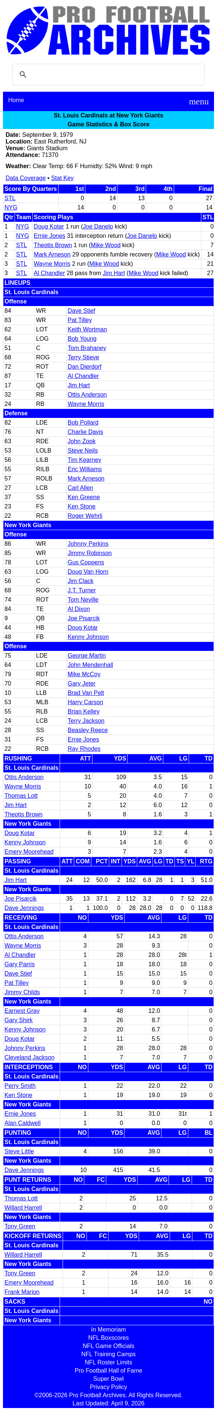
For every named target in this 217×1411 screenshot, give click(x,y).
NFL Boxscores (108, 1338)
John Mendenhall (90, 665)
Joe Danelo (98, 226)
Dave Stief (81, 311)
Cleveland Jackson (29, 1057)
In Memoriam (108, 1329)
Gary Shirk (18, 1020)
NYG (11, 207)
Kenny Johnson (88, 637)
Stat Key (62, 178)
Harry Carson (85, 702)
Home (16, 100)
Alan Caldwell (22, 1123)
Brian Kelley (84, 711)
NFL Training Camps (108, 1354)
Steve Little (19, 1151)
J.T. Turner (82, 590)
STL (9, 198)
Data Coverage (26, 178)
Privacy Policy (108, 1387)
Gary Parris (19, 964)
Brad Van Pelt (86, 693)
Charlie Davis (85, 432)
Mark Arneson (52, 254)
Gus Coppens (86, 562)
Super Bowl (108, 1379)
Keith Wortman (87, 329)
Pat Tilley (80, 320)
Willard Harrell (23, 1207)
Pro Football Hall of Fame (108, 1370)
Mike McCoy (84, 674)
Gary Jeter (82, 683)
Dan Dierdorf (85, 366)
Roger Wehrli (85, 516)
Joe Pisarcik (84, 618)
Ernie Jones (50, 236)
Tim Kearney (84, 460)
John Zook (82, 441)
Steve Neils (83, 450)
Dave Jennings (24, 908)
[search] (107, 74)
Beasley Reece (88, 730)
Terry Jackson (86, 721)
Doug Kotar (49, 226)
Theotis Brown (53, 245)
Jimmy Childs (22, 992)
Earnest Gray (22, 1011)
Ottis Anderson (87, 394)
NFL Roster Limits (108, 1362)
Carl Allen (80, 488)
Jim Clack (81, 581)
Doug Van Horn (88, 572)
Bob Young (82, 339)
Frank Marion (22, 1292)
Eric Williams (85, 469)
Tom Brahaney (87, 348)
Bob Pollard (83, 422)
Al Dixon (79, 609)
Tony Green (19, 1226)
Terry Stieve (83, 357)
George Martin (87, 655)
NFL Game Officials (109, 1346)
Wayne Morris (52, 264)
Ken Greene (84, 497)
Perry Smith (20, 1086)
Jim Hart (114, 273)
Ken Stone (82, 506)
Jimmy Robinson (90, 553)
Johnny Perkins (88, 544)
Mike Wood (106, 245)
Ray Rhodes (84, 749)
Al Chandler (49, 273)
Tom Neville (83, 599)
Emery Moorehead (29, 851)
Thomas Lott (21, 796)
